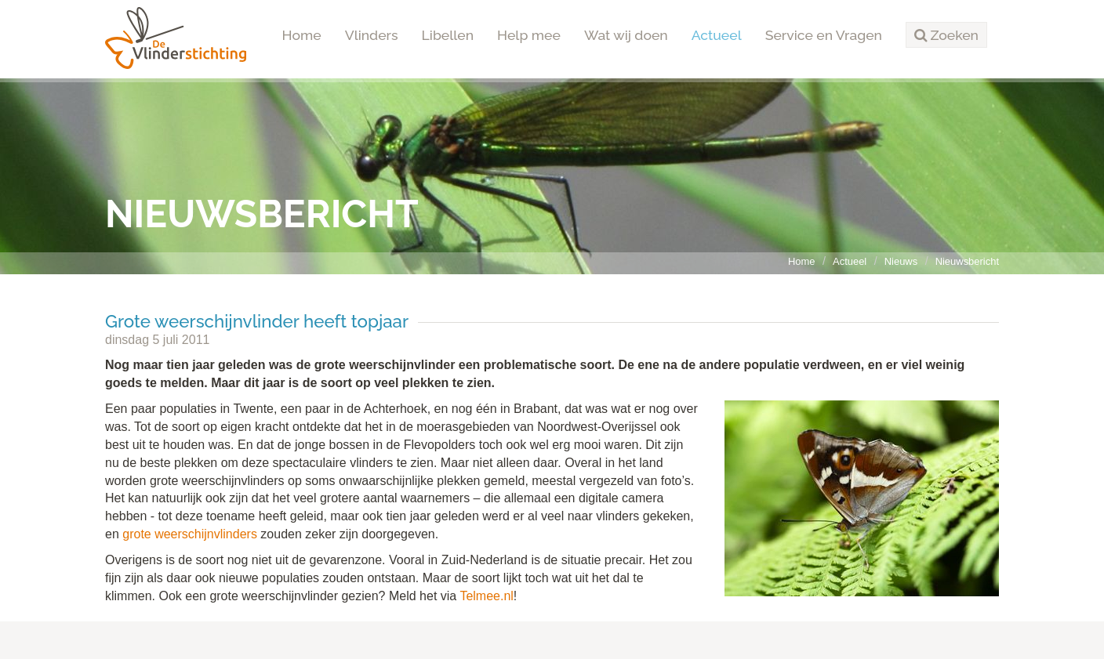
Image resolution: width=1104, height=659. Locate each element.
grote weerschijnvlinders (189, 534)
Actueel (717, 35)
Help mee (529, 35)
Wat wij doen (626, 35)
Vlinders (371, 35)
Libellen (448, 35)
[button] (946, 35)
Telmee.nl (486, 596)
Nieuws (900, 261)
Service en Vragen (823, 35)
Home (301, 35)
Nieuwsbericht (967, 261)
